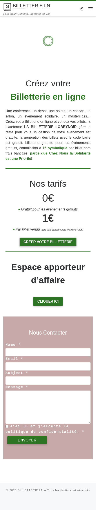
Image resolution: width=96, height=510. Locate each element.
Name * (13, 344)
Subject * (16, 373)
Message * (16, 387)
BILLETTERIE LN (30, 490)
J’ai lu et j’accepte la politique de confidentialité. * (45, 429)
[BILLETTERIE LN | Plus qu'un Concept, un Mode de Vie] (7, 6)
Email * (14, 359)
